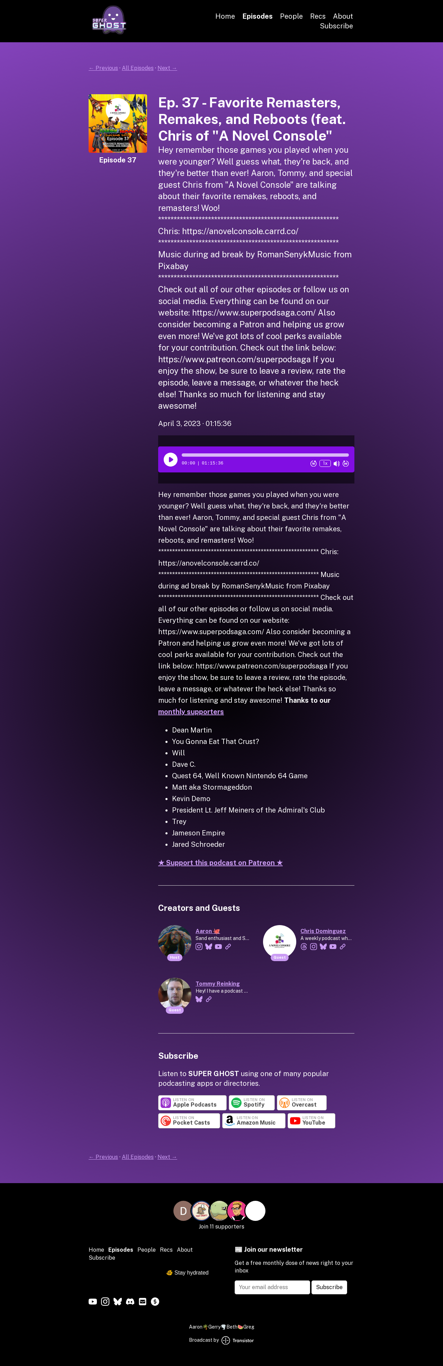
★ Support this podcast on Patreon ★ (220, 863)
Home (225, 16)
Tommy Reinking (218, 984)
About (343, 16)
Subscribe (336, 26)
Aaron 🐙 (208, 931)
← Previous (103, 68)
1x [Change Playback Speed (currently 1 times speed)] (325, 463)
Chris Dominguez (323, 931)
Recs (318, 16)
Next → (167, 68)
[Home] (109, 32)
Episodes (257, 16)
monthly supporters (191, 712)
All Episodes (138, 68)
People (291, 16)
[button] (265, 455)
